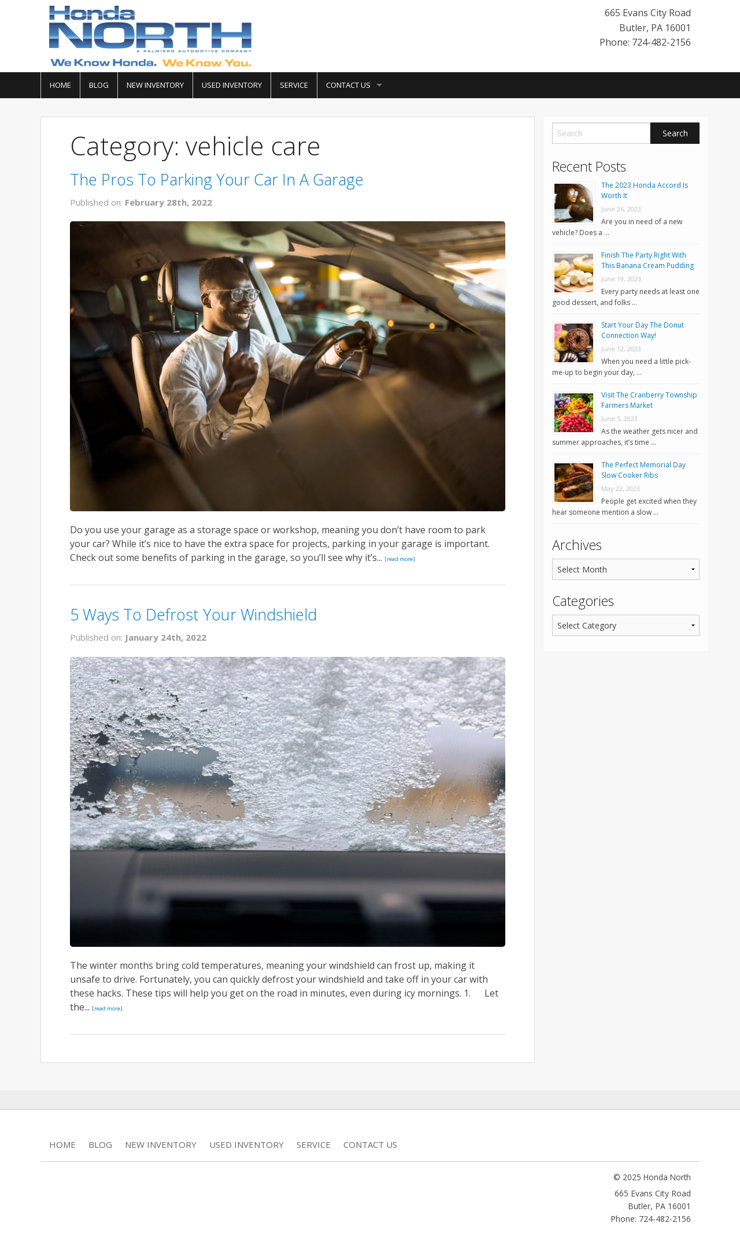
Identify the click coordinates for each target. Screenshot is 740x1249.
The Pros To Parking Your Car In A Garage (217, 179)
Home (60, 85)
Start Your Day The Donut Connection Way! (642, 330)
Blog (99, 85)
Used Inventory (232, 85)
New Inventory (155, 85)
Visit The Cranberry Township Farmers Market (649, 400)
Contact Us (348, 85)
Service (294, 85)
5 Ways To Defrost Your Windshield (193, 614)
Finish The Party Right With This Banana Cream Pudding (647, 260)
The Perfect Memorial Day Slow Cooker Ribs (643, 470)
